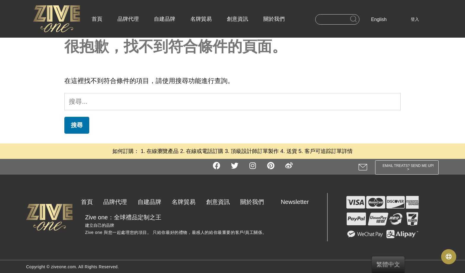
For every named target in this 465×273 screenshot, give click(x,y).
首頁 (97, 19)
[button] (407, 167)
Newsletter (295, 202)
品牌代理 (128, 19)
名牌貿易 (201, 19)
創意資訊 (237, 19)
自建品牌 (164, 19)
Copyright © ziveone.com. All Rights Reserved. (72, 266)
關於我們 (274, 19)
